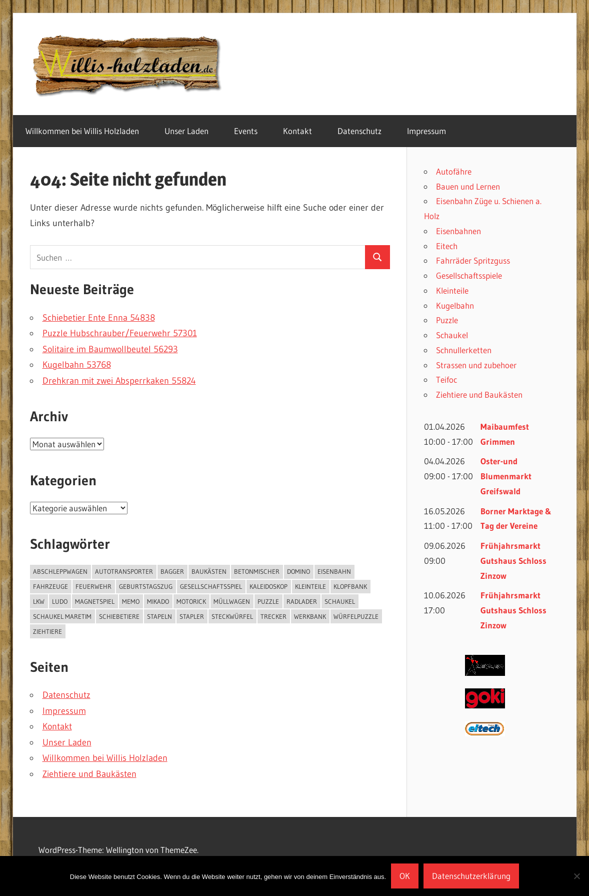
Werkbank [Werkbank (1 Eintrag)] (310, 616)
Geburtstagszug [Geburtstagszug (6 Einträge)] (145, 586)
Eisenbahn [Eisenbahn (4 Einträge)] (334, 571)
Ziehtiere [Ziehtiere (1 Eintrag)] (47, 631)
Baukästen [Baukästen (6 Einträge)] (209, 571)
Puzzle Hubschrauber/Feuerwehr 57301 (119, 333)
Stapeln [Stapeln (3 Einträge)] (159, 616)
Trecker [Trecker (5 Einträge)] (273, 616)
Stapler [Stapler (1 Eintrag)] (192, 616)
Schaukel (452, 335)
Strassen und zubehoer (476, 365)
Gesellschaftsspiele (469, 275)
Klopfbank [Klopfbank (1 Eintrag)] (350, 586)
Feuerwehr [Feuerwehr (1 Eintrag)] (94, 586)
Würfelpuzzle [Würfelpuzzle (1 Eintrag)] (356, 616)
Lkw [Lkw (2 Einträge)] (38, 601)
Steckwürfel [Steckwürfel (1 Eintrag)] (232, 616)
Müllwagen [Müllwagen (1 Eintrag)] (232, 601)
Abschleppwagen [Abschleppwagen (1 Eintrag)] (60, 571)
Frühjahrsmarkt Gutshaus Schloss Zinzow (513, 560)
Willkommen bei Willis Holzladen (82, 131)
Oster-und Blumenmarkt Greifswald (506, 476)
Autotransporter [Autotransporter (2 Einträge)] (124, 571)
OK (405, 875)
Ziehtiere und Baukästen (89, 773)
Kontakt (297, 131)
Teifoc (446, 379)
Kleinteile (452, 290)
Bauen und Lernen (468, 186)
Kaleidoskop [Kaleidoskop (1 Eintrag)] (269, 586)
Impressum (426, 131)
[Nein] (577, 876)
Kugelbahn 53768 (76, 364)
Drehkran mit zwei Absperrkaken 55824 (119, 380)
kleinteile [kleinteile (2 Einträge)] (310, 586)
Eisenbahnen (458, 231)
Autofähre (454, 171)
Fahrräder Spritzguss (473, 260)
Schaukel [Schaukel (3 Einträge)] (339, 601)
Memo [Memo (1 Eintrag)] (131, 601)
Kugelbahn (455, 305)
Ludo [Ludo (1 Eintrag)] (60, 601)
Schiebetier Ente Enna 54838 (98, 317)
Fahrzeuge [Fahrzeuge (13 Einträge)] (50, 586)
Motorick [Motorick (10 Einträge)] (191, 601)
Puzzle (447, 320)
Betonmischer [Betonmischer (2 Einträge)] (257, 571)
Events (246, 131)
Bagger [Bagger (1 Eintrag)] (172, 571)
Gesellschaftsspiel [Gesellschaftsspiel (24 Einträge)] (211, 586)
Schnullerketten (464, 350)
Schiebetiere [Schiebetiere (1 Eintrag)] (119, 616)
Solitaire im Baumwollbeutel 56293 (110, 349)
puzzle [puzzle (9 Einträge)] (268, 601)
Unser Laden (186, 131)
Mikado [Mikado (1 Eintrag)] (158, 601)
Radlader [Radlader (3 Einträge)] (301, 601)
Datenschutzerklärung (471, 875)
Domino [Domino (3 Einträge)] (298, 571)
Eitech (447, 246)
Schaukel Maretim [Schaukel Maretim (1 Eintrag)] (62, 616)
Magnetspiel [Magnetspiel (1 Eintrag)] (94, 601)
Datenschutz (360, 131)
